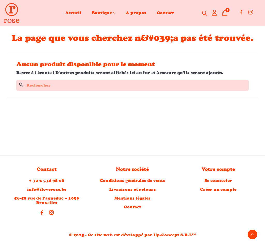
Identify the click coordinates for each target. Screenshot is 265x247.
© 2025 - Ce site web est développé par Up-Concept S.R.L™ (132, 236)
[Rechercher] (132, 85)
